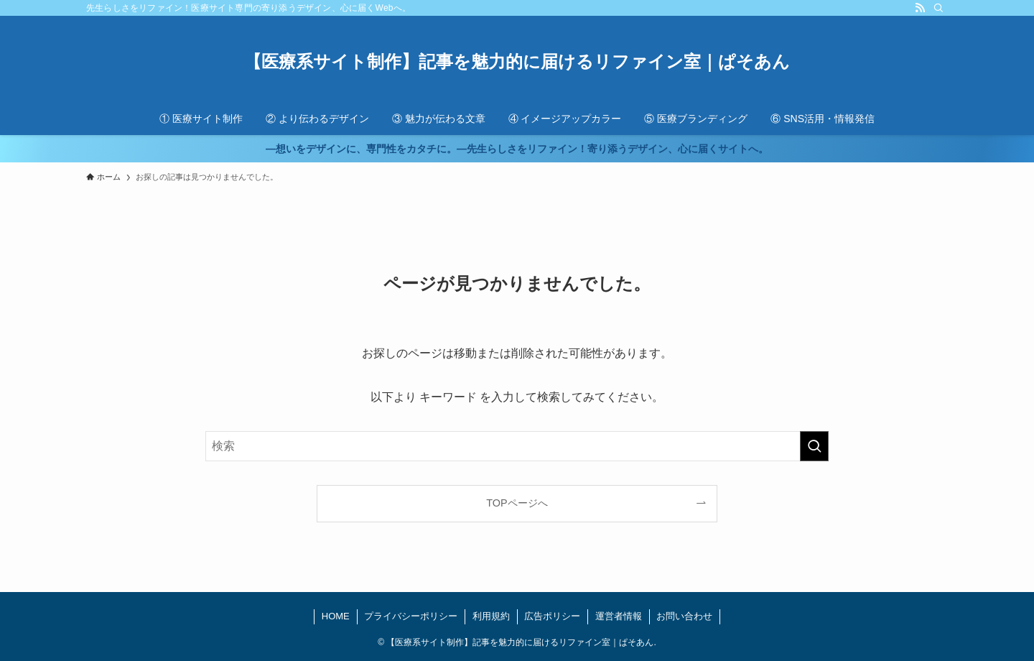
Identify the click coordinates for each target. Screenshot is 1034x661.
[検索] (938, 8)
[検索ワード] (517, 446)
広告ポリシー (552, 616)
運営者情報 (618, 616)
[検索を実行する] (814, 446)
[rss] (919, 8)
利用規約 (491, 616)
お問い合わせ (684, 616)
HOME (336, 616)
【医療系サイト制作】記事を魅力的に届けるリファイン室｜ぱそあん (517, 61)
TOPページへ (516, 503)
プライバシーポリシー (410, 616)
